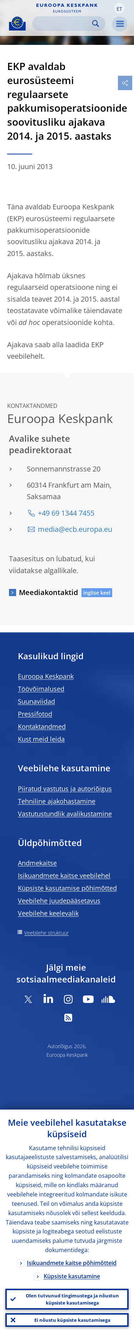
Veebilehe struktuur (46, 932)
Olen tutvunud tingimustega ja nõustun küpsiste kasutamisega (72, 1299)
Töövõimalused (41, 688)
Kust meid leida (41, 739)
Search (95, 23)
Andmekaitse (37, 863)
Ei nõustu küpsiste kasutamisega (72, 1320)
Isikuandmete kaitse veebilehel (64, 875)
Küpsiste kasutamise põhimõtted (67, 888)
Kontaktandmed (42, 726)
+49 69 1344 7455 (66, 513)
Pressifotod (35, 714)
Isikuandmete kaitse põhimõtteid (71, 1263)
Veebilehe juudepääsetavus (59, 900)
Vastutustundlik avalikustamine (65, 813)
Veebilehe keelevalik (48, 913)
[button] (119, 8)
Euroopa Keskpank (46, 676)
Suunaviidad (36, 701)
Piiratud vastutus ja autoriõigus (65, 788)
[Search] (63, 23)
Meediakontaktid (48, 592)
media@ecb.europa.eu (75, 529)
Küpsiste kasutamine (72, 1276)
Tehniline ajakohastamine (56, 801)
